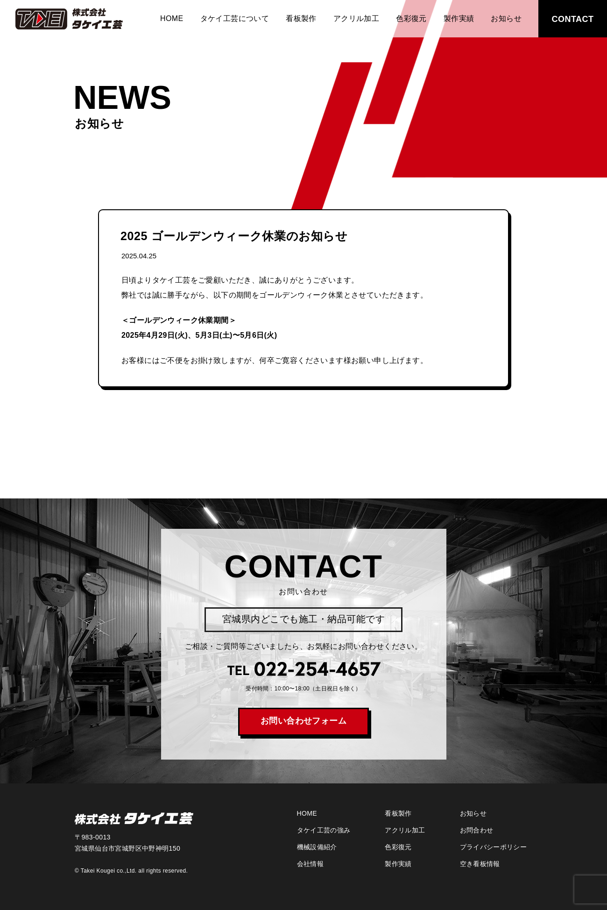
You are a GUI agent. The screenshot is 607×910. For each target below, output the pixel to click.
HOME (172, 18)
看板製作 (301, 18)
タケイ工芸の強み (324, 830)
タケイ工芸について (234, 18)
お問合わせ (477, 830)
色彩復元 (411, 18)
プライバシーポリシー (493, 847)
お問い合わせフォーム (304, 720)
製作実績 (459, 18)
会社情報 (310, 863)
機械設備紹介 (317, 847)
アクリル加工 (356, 18)
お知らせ (506, 18)
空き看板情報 (480, 863)
